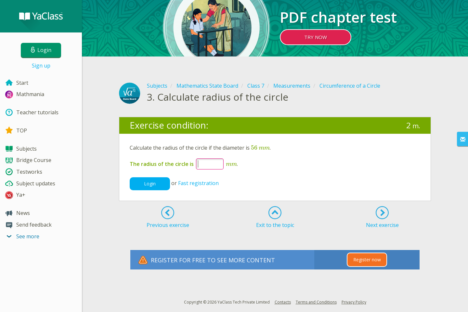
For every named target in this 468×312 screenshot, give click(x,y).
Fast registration (198, 183)
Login (150, 184)
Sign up (41, 65)
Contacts (283, 302)
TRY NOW (315, 37)
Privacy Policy (354, 302)
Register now (367, 259)
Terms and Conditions (316, 302)
